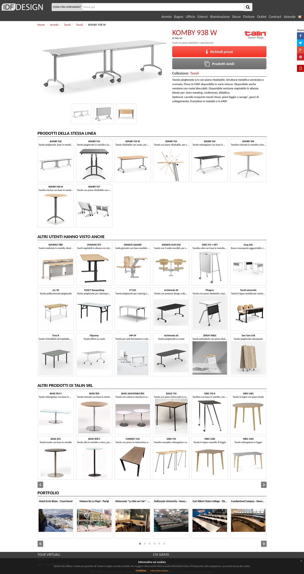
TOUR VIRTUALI (49, 554)
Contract (275, 16)
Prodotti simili (219, 63)
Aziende (289, 16)
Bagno (178, 16)
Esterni (203, 16)
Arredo (167, 16)
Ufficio (190, 16)
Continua (141, 570)
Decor (236, 16)
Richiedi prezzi (219, 51)
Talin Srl (178, 38)
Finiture (249, 16)
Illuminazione (220, 16)
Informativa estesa (159, 570)
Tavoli (194, 73)
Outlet (261, 16)
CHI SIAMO (161, 554)
